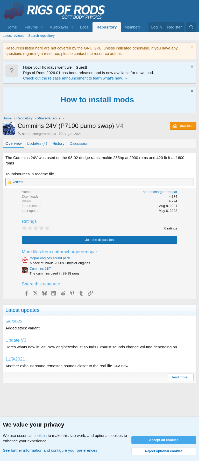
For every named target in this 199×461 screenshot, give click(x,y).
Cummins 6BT (40, 268)
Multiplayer (58, 27)
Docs (84, 27)
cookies (40, 435)
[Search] (191, 27)
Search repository (41, 36)
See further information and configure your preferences (50, 450)
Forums (31, 27)
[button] (42, 27)
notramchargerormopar (39, 134)
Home (11, 27)
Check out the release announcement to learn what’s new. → (75, 78)
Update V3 (15, 340)
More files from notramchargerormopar (59, 251)
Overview (13, 143)
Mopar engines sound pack (50, 258)
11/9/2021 (15, 359)
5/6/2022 (14, 321)
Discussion (79, 143)
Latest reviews (13, 36)
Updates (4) (37, 143)
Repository (106, 27)
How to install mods (97, 99)
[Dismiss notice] (191, 48)
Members (133, 27)
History (58, 143)
